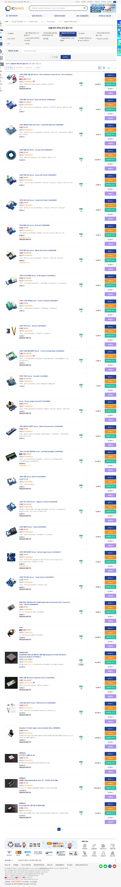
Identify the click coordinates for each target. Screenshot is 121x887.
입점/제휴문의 (60, 865)
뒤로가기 (112, 11)
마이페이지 (90, 2)
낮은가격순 (19, 68)
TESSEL (27, 44)
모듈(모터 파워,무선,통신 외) (67, 34)
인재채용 (15, 865)
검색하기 (65, 57)
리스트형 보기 (100, 68)
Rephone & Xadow (102, 39)
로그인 (78, 2)
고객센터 (83, 2)
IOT (8, 44)
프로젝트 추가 (110, 84)
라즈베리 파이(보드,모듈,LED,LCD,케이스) (84, 39)
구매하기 (110, 80)
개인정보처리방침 (39, 865)
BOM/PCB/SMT (59, 16)
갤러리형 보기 (104, 68)
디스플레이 (10, 33)
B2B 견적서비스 (37, 16)
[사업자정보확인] (43, 868)
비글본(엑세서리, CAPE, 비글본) (67, 39)
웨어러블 (45, 39)
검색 (84, 8)
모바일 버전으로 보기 (81, 865)
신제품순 (37, 68)
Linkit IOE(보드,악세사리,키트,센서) (32, 39)
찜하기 (110, 89)
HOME (6, 21)
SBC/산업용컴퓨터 (82, 16)
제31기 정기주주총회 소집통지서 (17, 2)
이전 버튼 (115, 859)
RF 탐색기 (81, 33)
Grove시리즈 (10, 39)
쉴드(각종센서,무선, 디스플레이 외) (31, 34)
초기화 (56, 57)
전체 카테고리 (13, 16)
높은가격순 (29, 68)
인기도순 (10, 68)
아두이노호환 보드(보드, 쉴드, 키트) (103, 34)
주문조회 (103, 2)
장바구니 (111, 2)
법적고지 (49, 865)
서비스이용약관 (26, 865)
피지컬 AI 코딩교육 (105, 16)
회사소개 (7, 865)
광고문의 (69, 865)
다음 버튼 (115, 861)
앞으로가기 (115, 11)
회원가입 (97, 2)
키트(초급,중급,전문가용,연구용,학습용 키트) (49, 34)
